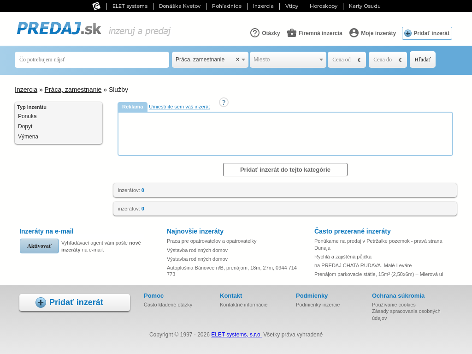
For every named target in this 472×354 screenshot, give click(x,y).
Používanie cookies (394, 304)
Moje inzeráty (372, 32)
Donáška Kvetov (180, 6)
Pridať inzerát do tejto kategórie (285, 169)
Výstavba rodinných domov (197, 250)
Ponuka (27, 116)
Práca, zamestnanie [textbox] (207, 60)
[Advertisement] (286, 133)
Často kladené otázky (168, 304)
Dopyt (25, 126)
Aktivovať (39, 246)
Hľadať (422, 59)
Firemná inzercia (314, 32)
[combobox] (210, 60)
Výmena (28, 136)
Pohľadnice (227, 6)
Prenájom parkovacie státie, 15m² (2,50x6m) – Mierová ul (378, 274)
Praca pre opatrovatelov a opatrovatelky (211, 241)
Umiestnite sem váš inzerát (179, 106)
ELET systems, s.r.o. (236, 334)
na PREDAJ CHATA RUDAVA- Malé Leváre (363, 265)
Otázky (264, 32)
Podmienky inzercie (318, 304)
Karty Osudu (365, 6)
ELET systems (130, 6)
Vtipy (291, 6)
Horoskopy (323, 6)
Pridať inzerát (431, 33)
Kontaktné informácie (243, 304)
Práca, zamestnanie (73, 89)
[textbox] (288, 60)
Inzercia (263, 6)
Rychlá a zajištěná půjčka (343, 256)
